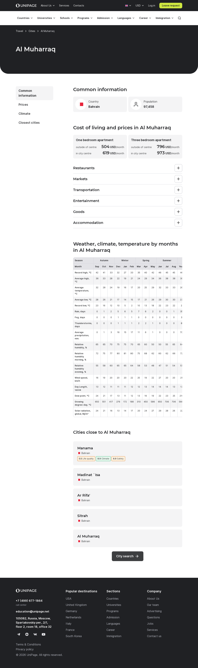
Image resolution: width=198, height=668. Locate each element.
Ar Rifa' (83, 495)
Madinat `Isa (88, 475)
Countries (23, 17)
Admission (103, 17)
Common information (27, 93)
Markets (80, 179)
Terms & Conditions (28, 644)
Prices (23, 104)
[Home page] (26, 5)
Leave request (171, 5)
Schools (65, 17)
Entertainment (86, 201)
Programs (83, 17)
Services (64, 5)
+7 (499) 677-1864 (29, 600)
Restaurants (83, 168)
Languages (124, 17)
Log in (151, 5)
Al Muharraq (88, 536)
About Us (46, 5)
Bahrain (85, 453)
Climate (24, 113)
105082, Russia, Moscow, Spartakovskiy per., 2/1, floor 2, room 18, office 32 (33, 622)
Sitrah (82, 516)
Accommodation (88, 223)
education (32, 611)
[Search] (179, 18)
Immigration (163, 17)
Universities (44, 17)
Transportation (86, 190)
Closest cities (29, 122)
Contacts (78, 5)
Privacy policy (25, 649)
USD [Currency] (138, 5)
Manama (85, 448)
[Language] (128, 5)
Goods (78, 212)
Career (143, 17)
